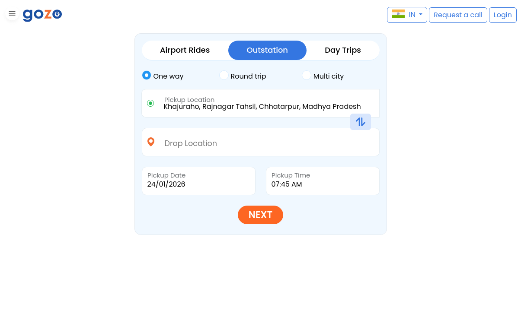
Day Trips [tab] (343, 49)
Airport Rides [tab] (185, 49)
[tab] (180, 76)
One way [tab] (163, 75)
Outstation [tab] (267, 49)
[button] (11, 15)
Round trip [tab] (242, 75)
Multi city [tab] (323, 75)
